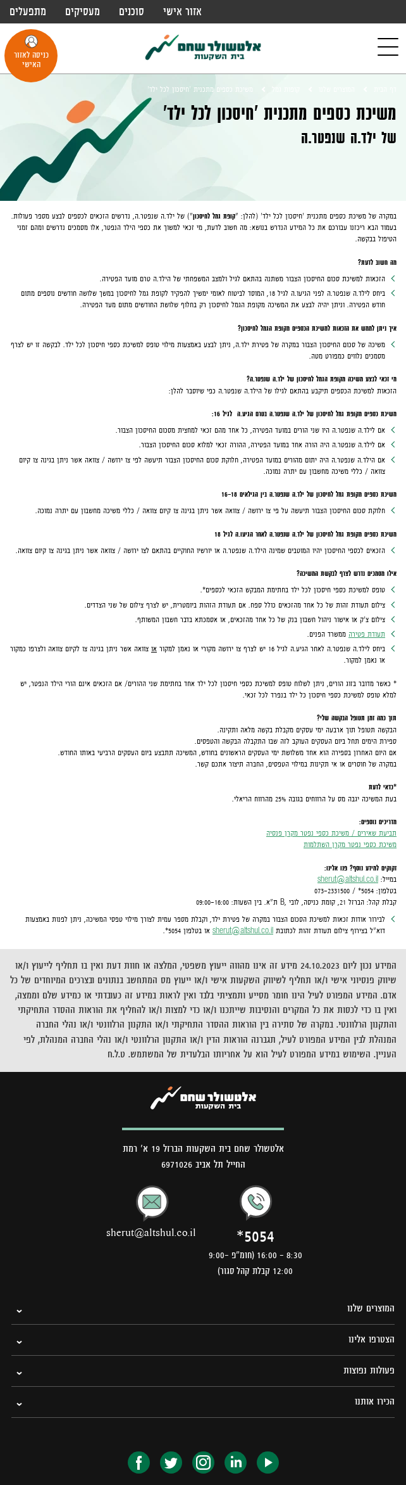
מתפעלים (27, 11)
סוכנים (131, 11)
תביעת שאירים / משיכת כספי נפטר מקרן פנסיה (331, 833)
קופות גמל (286, 89)
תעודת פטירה (366, 634)
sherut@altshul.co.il (347, 879)
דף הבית (385, 89)
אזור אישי (182, 11)
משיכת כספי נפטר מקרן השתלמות (350, 844)
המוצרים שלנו (337, 89)
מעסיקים (82, 11)
